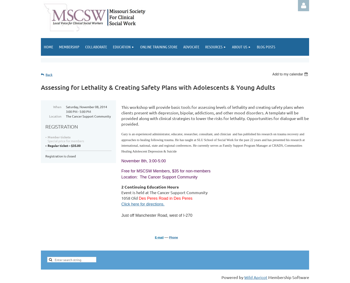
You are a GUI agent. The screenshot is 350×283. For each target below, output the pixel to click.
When (57, 107)
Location (55, 116)
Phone (173, 237)
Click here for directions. (142, 204)
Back (49, 75)
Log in (303, 5)
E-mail (159, 237)
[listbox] (290, 74)
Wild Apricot (255, 277)
